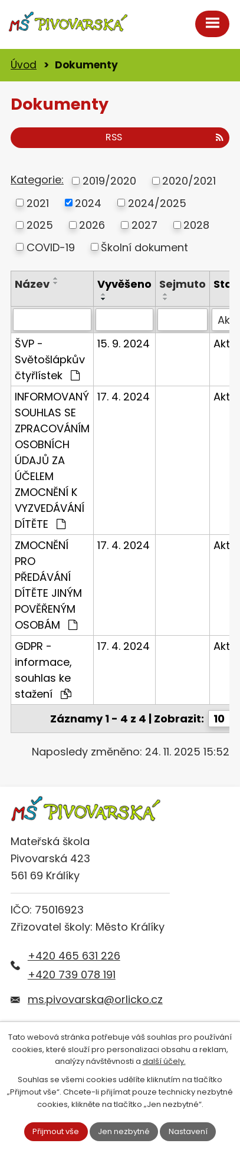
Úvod (24, 65)
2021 (38, 202)
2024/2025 (157, 202)
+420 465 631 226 (74, 955)
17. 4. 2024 (123, 396)
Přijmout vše (55, 1131)
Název (32, 284)
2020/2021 (189, 180)
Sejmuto (182, 284)
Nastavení (188, 1131)
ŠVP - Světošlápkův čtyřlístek (50, 359)
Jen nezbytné (124, 1131)
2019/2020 (109, 180)
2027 (144, 225)
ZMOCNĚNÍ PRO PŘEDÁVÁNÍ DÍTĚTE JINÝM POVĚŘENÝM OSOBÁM (48, 585)
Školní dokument (144, 246)
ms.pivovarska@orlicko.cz (95, 999)
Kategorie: (37, 179)
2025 (40, 225)
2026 (92, 225)
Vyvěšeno (124, 284)
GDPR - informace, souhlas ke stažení (43, 670)
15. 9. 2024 (123, 343)
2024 (88, 202)
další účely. (164, 1061)
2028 (196, 225)
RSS (164, 137)
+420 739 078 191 (72, 974)
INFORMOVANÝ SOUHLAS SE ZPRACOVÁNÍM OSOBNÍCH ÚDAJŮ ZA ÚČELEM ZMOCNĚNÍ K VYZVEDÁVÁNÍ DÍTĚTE (52, 460)
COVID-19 (51, 246)
